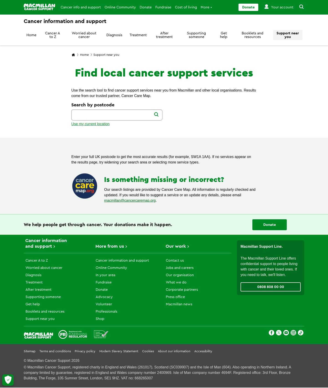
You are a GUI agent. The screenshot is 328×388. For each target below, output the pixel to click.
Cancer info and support (81, 7)
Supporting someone (196, 35)
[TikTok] (300, 333)
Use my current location (90, 124)
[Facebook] (271, 333)
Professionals (106, 311)
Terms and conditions (55, 351)
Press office (175, 297)
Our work (176, 246)
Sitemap (30, 351)
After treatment (164, 35)
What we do (176, 282)
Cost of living (186, 7)
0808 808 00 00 (270, 287)
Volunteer (104, 304)
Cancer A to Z (52, 35)
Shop (100, 319)
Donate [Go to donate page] (248, 7)
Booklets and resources (252, 35)
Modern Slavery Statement (118, 351)
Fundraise (163, 7)
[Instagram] (293, 333)
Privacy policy (85, 351)
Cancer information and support (122, 260)
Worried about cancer (84, 35)
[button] (298, 7)
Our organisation (180, 275)
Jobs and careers (180, 268)
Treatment (138, 35)
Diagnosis (114, 35)
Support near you (288, 35)
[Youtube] (286, 333)
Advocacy (104, 297)
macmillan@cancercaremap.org (130, 200)
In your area (105, 275)
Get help (223, 35)
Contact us (175, 260)
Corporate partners (182, 289)
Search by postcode (92, 105)
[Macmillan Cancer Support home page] (73, 55)
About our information (174, 351)
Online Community (120, 7)
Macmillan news (179, 304)
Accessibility (203, 351)
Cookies (148, 351)
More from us (109, 246)
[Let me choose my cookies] (8, 380)
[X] (279, 333)
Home (31, 35)
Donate (146, 7)
